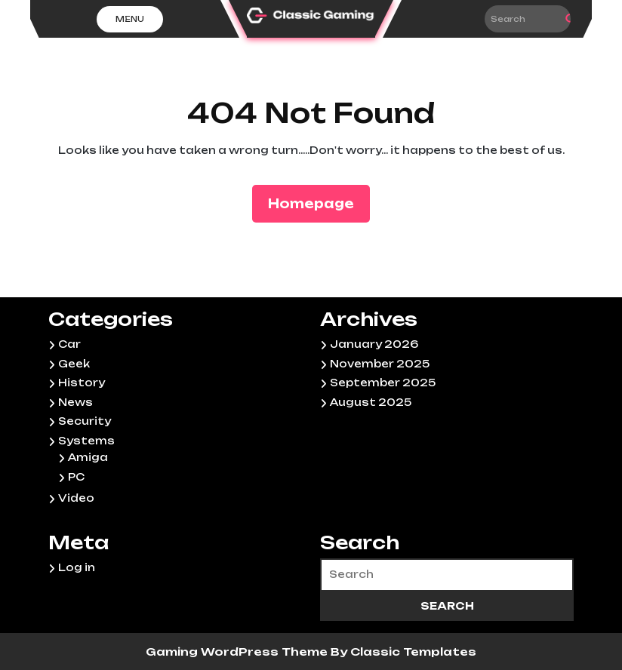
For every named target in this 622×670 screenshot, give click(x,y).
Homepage (317, 202)
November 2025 (380, 364)
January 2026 (374, 344)
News (75, 402)
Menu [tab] (129, 18)
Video (76, 498)
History (81, 382)
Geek (74, 364)
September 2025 (383, 382)
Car (69, 344)
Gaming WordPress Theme (238, 651)
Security (84, 421)
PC (76, 477)
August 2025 (370, 402)
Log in (76, 567)
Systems (86, 441)
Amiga (88, 457)
